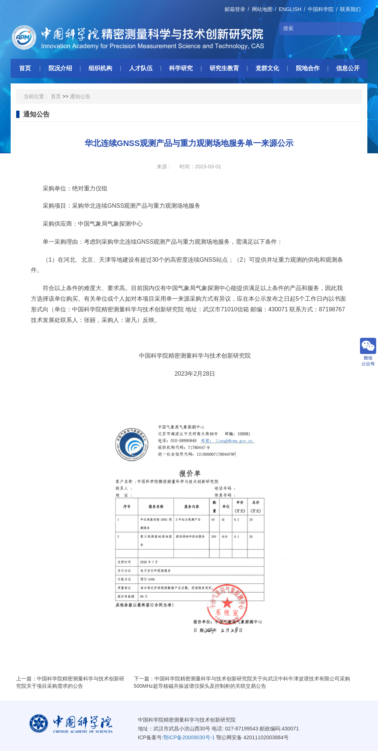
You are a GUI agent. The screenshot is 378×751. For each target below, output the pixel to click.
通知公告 (80, 96)
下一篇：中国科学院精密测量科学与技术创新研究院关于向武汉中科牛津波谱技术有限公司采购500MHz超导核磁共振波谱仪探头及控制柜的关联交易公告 (242, 682)
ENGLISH (290, 9)
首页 (56, 96)
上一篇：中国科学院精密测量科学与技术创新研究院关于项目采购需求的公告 (70, 682)
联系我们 (350, 9)
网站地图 (262, 9)
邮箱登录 (235, 9)
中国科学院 (321, 9)
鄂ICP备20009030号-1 (189, 737)
